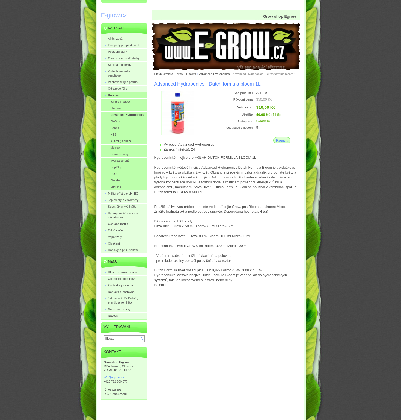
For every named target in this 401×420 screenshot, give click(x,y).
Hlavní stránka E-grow (168, 73)
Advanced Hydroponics (214, 73)
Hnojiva (191, 73)
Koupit (281, 140)
